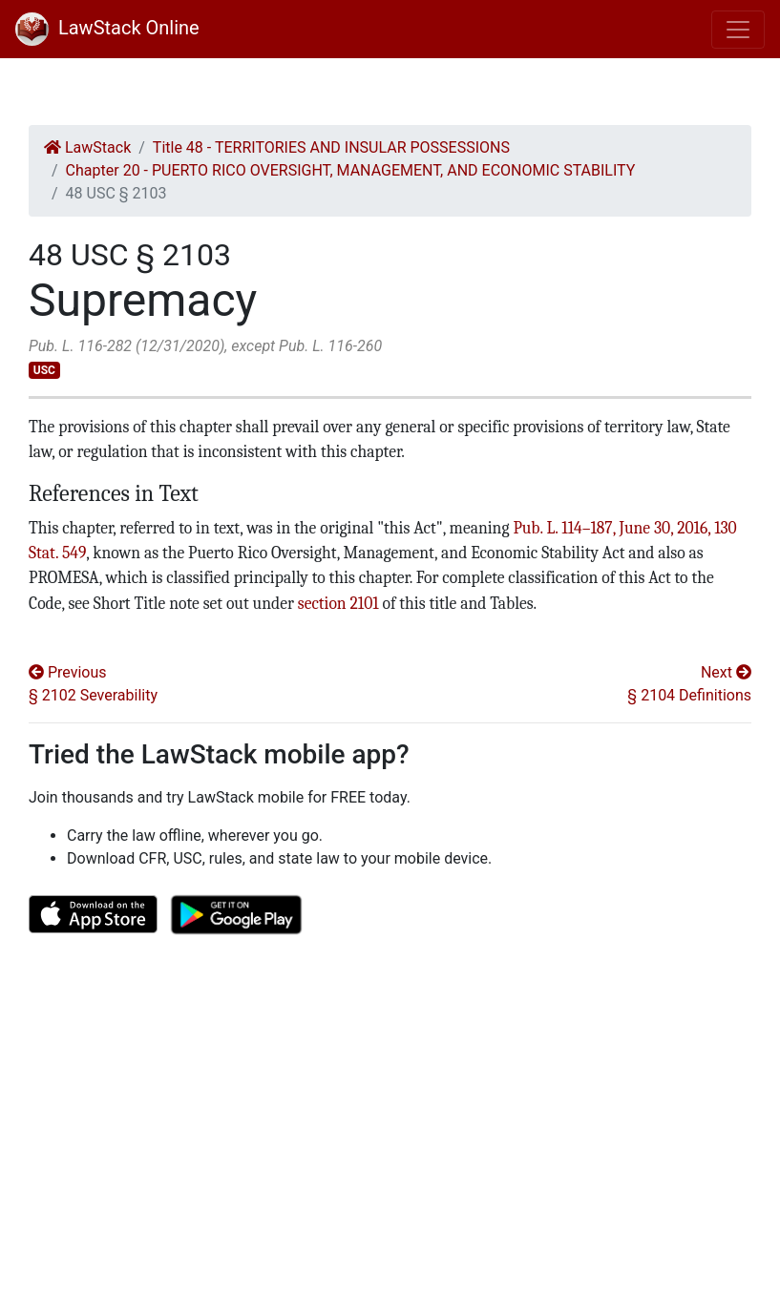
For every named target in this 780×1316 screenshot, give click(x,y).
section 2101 (338, 603)
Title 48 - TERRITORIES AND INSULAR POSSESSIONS (331, 147)
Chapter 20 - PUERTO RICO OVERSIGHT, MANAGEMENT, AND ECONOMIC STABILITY (351, 170)
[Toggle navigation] (738, 29)
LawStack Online (107, 27)
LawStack (87, 147)
